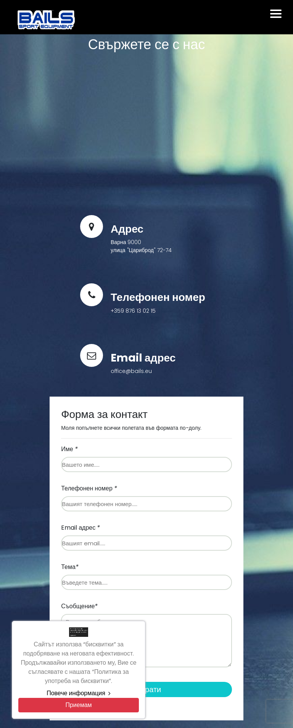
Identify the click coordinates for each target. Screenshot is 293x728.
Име (69, 449)
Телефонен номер (89, 488)
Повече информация (79, 693)
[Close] (78, 705)
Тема (70, 566)
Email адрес (80, 527)
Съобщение (79, 606)
